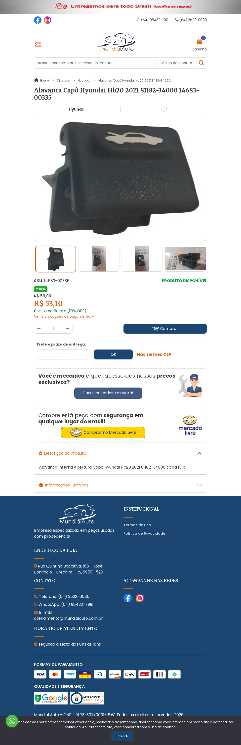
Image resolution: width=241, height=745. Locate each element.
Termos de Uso (137, 525)
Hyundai (84, 80)
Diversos (63, 80)
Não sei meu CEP (154, 354)
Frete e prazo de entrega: (61, 344)
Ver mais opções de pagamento (64, 316)
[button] (201, 63)
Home (41, 80)
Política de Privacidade (144, 533)
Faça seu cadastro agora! (108, 393)
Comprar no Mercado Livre (103, 432)
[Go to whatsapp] (12, 721)
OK (113, 354)
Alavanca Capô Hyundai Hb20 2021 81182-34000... (135, 80)
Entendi (122, 736)
